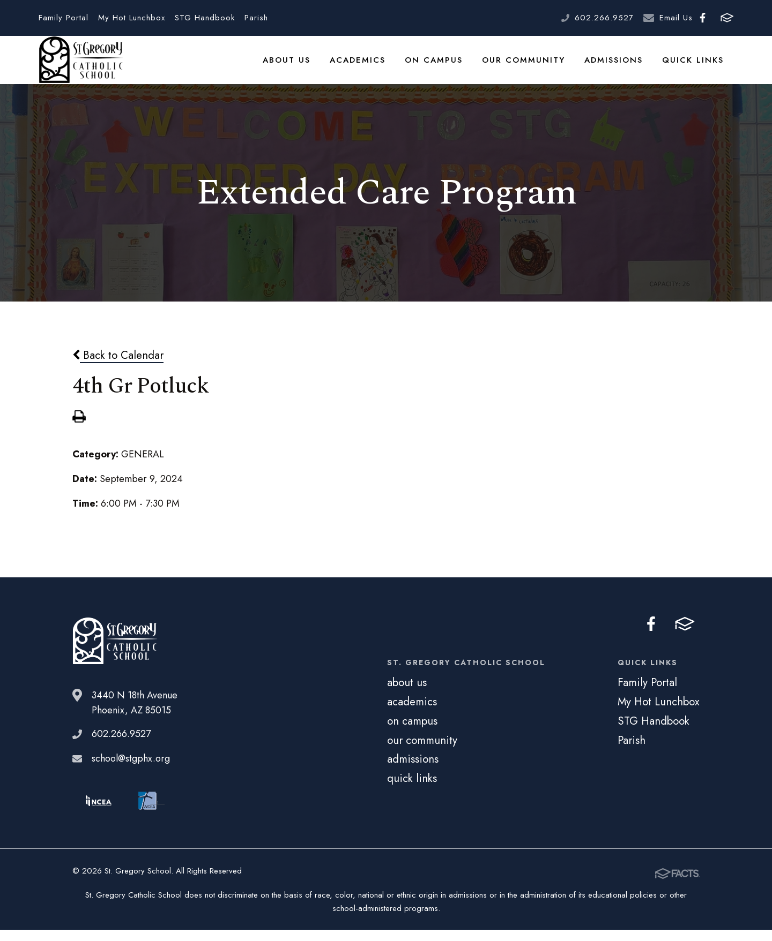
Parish (256, 18)
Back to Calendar (118, 368)
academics (372, 66)
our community (531, 66)
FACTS (727, 17)
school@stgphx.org (131, 772)
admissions (618, 66)
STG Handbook (205, 18)
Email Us (676, 18)
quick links (695, 66)
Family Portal (63, 18)
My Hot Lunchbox (131, 18)
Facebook (703, 17)
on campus (445, 66)
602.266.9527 (604, 18)
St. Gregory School (81, 67)
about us (303, 66)
